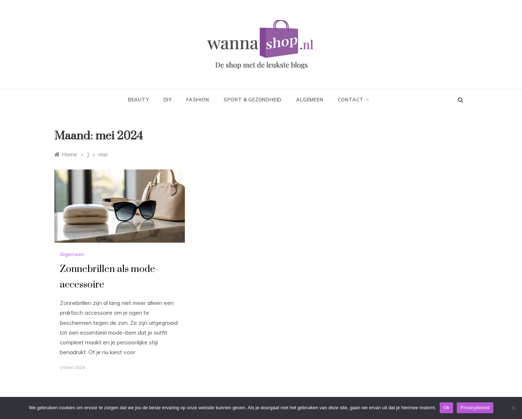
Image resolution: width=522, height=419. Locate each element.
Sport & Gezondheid (253, 99)
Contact (353, 99)
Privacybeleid (475, 407)
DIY (167, 99)
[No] (513, 407)
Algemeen (309, 99)
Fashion (197, 99)
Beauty (138, 99)
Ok (446, 407)
